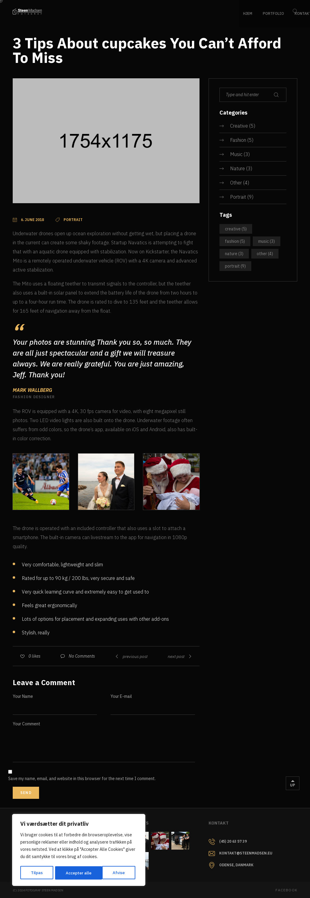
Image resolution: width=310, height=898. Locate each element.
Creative (239, 126)
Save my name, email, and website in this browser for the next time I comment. (82, 778)
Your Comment (26, 724)
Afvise (71, 873)
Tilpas (37, 873)
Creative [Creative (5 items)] (236, 229)
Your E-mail (121, 696)
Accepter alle (114, 873)
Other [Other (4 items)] (265, 253)
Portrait (238, 197)
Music (236, 154)
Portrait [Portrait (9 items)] (235, 266)
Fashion (238, 140)
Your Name (23, 696)
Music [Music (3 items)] (266, 241)
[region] (78, 850)
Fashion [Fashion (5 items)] (235, 241)
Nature (237, 168)
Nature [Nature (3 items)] (234, 253)
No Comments (82, 656)
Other (236, 183)
